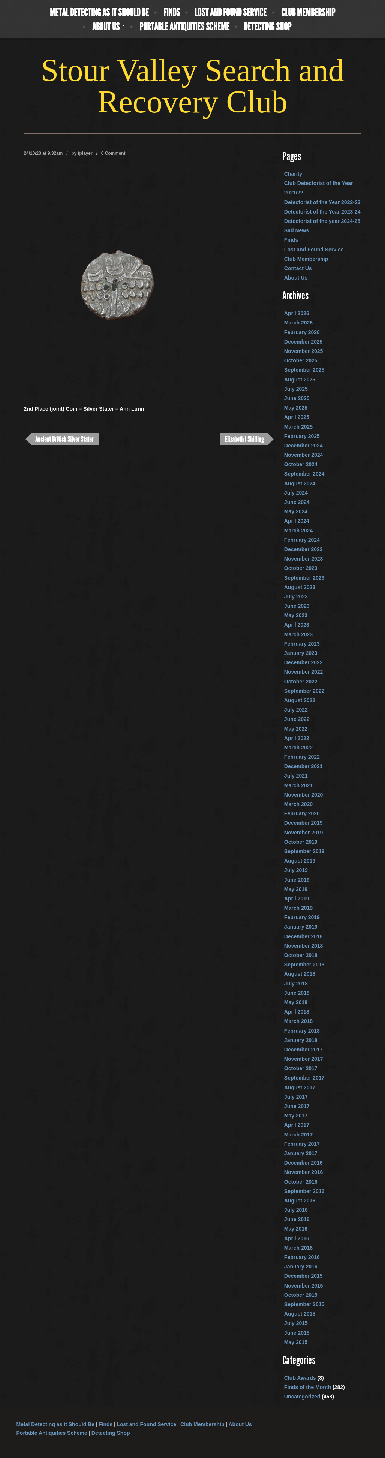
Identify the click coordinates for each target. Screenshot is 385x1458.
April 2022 (296, 738)
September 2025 (304, 370)
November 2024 (303, 455)
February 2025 (302, 436)
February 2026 (302, 332)
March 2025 (298, 427)
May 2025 (295, 408)
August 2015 (299, 1314)
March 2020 (298, 804)
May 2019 (295, 889)
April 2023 (296, 625)
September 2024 (304, 474)
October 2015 (301, 1295)
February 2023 (302, 644)
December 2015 (303, 1276)
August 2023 (299, 587)
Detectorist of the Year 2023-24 (322, 212)
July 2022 (296, 710)
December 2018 (303, 936)
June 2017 (297, 1106)
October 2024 (301, 464)
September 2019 (304, 851)
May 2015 (295, 1342)
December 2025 (303, 342)
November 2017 (303, 1059)
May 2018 (295, 1002)
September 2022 (304, 691)
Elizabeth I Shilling (244, 439)
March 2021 (298, 785)
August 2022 (299, 700)
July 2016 (296, 1210)
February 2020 (302, 813)
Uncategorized (302, 1397)
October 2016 (301, 1182)
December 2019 (303, 823)
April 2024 (296, 521)
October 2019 (301, 842)
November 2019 (303, 833)
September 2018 (304, 965)
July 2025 (296, 389)
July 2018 (296, 984)
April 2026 (296, 313)
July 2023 (296, 597)
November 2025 (303, 351)
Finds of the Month (307, 1387)
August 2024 (299, 483)
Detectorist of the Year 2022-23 (322, 202)
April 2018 (296, 1012)
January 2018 (301, 1040)
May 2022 (295, 729)
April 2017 (296, 1125)
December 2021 (303, 766)
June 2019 (297, 880)
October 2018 (301, 955)
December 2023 (303, 549)
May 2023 (295, 615)
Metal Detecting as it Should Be (99, 12)
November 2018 (303, 946)
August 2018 (299, 974)
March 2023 (298, 634)
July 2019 (296, 870)
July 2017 (296, 1097)
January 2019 (301, 927)
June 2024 (297, 502)
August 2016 (299, 1201)
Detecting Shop (267, 27)
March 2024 (298, 531)
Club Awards (300, 1378)
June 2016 (297, 1219)
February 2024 (302, 540)
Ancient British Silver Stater (64, 439)
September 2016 (304, 1191)
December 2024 (303, 446)
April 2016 (296, 1238)
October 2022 (301, 682)
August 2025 (299, 380)
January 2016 (301, 1267)
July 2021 (296, 776)
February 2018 (302, 1031)
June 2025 (297, 398)
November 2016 (303, 1172)
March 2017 (298, 1135)
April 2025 (296, 417)
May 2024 (295, 511)
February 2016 (302, 1257)
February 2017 (302, 1144)
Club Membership (308, 12)
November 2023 (303, 559)
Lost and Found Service (231, 12)
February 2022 (302, 757)
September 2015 (304, 1304)
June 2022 (297, 719)
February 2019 (302, 917)
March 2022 (298, 748)
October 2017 (301, 1068)
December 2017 (303, 1050)
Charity (293, 174)
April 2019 (296, 899)
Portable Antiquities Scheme (184, 27)
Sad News (296, 230)
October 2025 (301, 360)
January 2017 (301, 1153)
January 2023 (301, 653)
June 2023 (297, 606)
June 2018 (297, 993)
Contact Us (298, 268)
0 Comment (113, 153)
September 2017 (304, 1078)
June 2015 (297, 1333)
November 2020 (303, 795)
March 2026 (298, 323)
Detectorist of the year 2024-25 (322, 221)
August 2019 (299, 861)
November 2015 (303, 1286)
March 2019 (298, 908)
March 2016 (298, 1248)
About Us (108, 27)
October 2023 (301, 568)
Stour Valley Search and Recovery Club (192, 86)
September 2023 (304, 578)
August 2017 (299, 1087)
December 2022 (303, 662)
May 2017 (295, 1116)
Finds (171, 12)
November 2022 (303, 672)
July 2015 (296, 1323)
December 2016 (303, 1163)
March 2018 (298, 1021)
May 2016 (295, 1229)
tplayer (85, 153)
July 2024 (296, 493)
